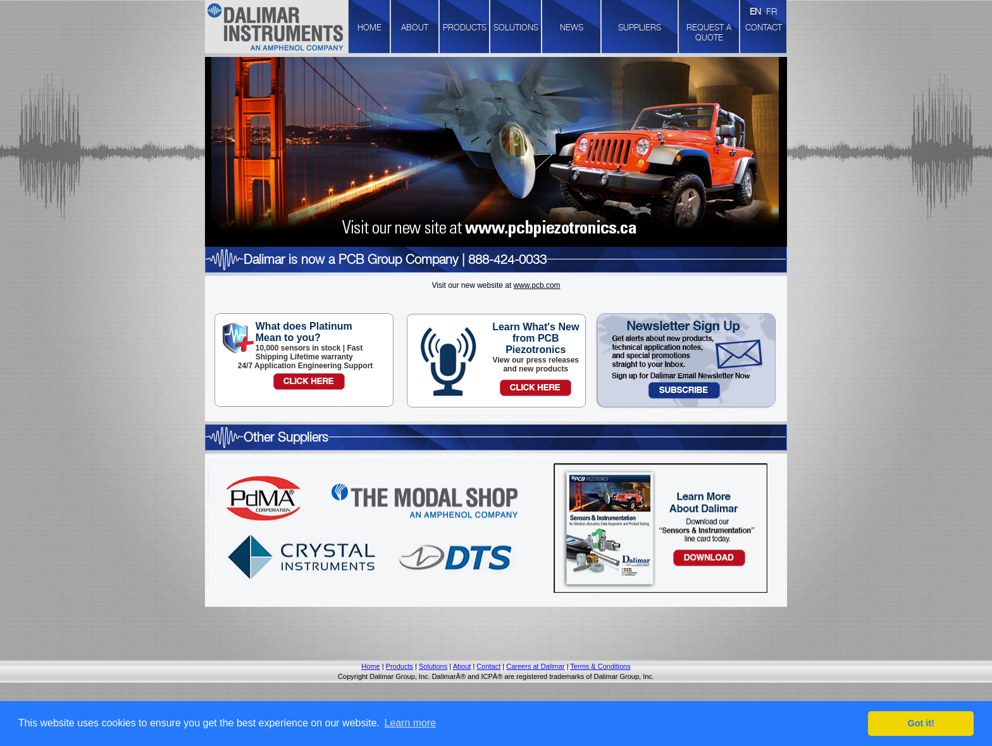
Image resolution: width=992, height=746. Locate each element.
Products (399, 666)
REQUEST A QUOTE (708, 32)
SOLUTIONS (515, 27)
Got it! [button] (921, 723)
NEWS (571, 27)
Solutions (433, 666)
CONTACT (763, 27)
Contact (488, 666)
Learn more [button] (410, 723)
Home (370, 666)
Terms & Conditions (600, 666)
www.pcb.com (537, 285)
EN (755, 11)
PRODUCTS (465, 27)
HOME (369, 27)
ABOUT (414, 27)
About (462, 666)
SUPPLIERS (639, 27)
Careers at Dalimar (535, 666)
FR (771, 11)
